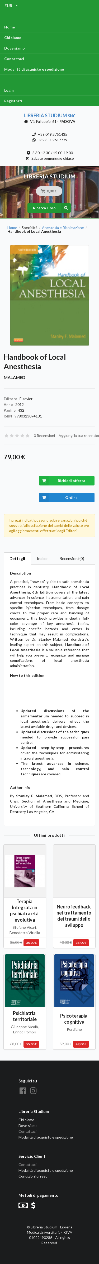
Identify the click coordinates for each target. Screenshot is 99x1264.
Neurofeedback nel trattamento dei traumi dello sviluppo (74, 916)
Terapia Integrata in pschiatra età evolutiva (24, 910)
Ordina (58, 497)
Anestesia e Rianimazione (63, 228)
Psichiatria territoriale (25, 1016)
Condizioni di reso (33, 1176)
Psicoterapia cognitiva (74, 1019)
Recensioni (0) (71, 558)
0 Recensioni (44, 435)
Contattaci (14, 58)
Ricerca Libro (52, 208)
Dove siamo (14, 48)
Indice (42, 558)
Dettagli (17, 558)
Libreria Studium (50, 115)
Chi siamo (12, 37)
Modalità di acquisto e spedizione (34, 69)
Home (9, 27)
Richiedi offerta (62, 480)
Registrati (13, 101)
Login (9, 90)
